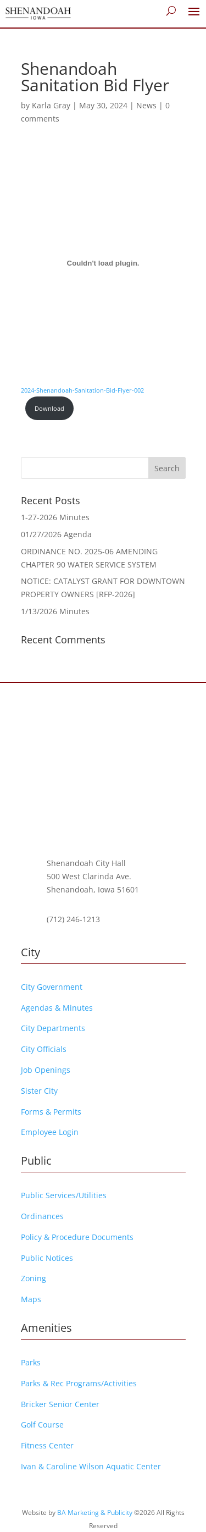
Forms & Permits (51, 1111)
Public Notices (47, 1258)
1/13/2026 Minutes (55, 611)
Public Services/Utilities (64, 1195)
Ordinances (42, 1216)
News (146, 105)
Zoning (33, 1278)
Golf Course (42, 1424)
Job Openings (45, 1070)
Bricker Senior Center (60, 1404)
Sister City (39, 1090)
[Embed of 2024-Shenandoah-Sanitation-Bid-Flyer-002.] (103, 263)
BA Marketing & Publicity (94, 1512)
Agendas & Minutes (57, 1007)
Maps (31, 1299)
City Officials (43, 1049)
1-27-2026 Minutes (55, 517)
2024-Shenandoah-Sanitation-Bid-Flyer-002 (82, 390)
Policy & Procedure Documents (77, 1237)
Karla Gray (51, 105)
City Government (51, 987)
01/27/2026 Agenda (56, 534)
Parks (31, 1362)
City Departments (53, 1028)
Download (49, 408)
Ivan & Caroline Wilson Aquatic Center (91, 1466)
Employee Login (50, 1132)
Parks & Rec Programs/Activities (79, 1383)
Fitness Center (47, 1445)
